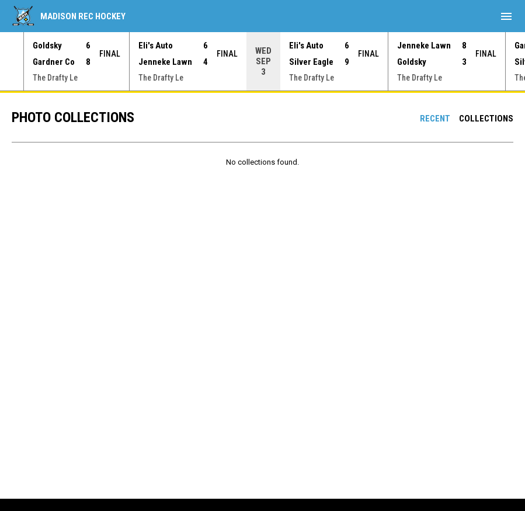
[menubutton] (506, 16)
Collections (486, 118)
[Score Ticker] (262, 61)
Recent (435, 118)
